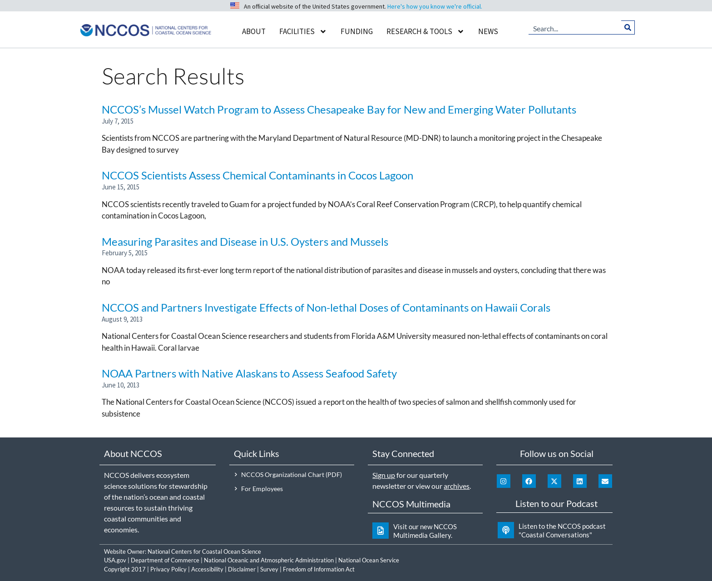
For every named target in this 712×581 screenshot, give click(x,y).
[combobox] (575, 27)
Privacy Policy (168, 569)
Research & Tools (425, 31)
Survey (269, 569)
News (488, 31)
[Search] (627, 27)
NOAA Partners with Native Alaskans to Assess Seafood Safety (249, 373)
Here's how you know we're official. (434, 6)
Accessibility (207, 569)
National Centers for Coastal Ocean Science (204, 551)
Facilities (303, 31)
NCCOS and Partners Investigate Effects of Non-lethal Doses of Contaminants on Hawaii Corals (326, 307)
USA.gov (115, 560)
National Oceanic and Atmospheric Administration (269, 560)
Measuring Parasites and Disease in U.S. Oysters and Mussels (245, 241)
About (254, 31)
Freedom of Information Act (319, 569)
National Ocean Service (368, 560)
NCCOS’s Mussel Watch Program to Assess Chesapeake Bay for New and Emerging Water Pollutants (339, 109)
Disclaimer (242, 569)
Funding (357, 31)
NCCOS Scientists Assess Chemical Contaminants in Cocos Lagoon (257, 175)
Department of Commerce (165, 560)
